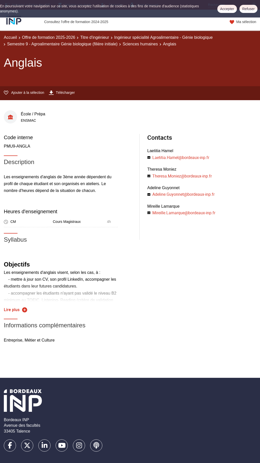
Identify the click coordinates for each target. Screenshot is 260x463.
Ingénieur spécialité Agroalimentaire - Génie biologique (163, 37)
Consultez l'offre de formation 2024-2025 (76, 22)
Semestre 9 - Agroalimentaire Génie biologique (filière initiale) (62, 44)
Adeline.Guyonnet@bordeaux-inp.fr (183, 194)
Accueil (10, 37)
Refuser (248, 9)
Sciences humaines (140, 44)
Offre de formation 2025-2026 (48, 37)
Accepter (227, 9)
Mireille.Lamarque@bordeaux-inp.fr (183, 213)
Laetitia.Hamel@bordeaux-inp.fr (180, 157)
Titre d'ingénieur (94, 37)
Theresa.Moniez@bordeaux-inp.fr (182, 176)
